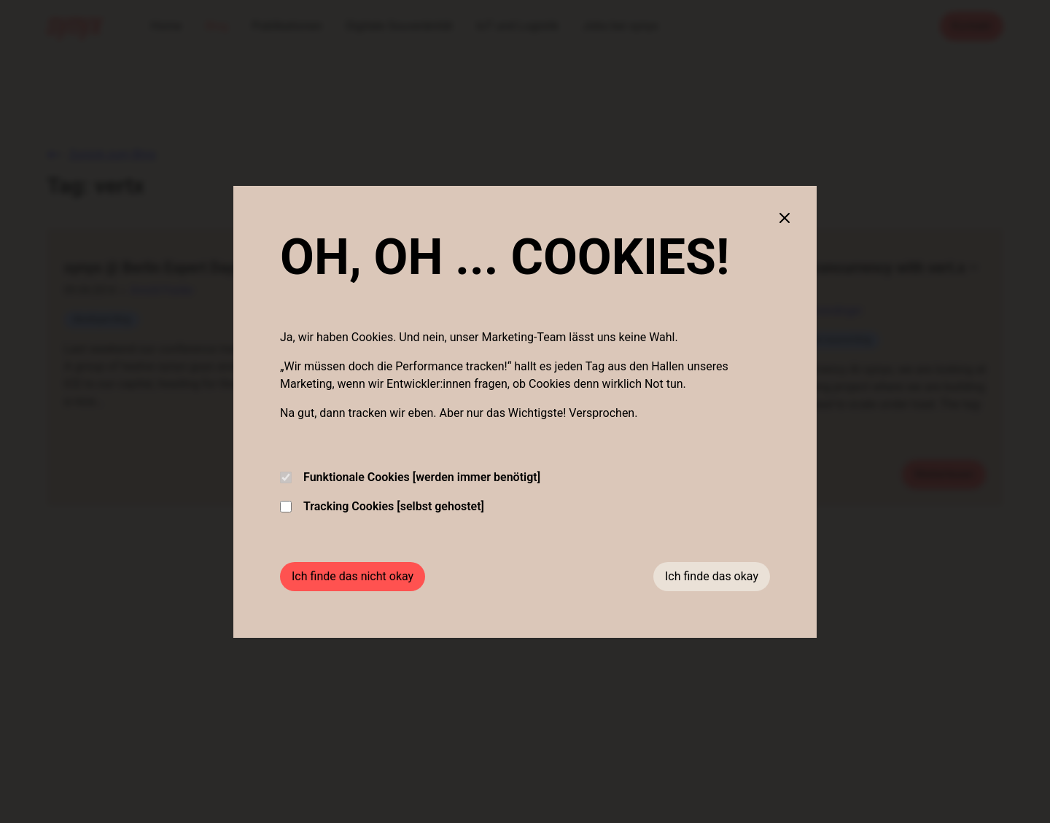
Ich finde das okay (711, 576)
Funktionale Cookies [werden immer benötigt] (410, 477)
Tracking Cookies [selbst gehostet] (382, 506)
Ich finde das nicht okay (352, 576)
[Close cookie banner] (784, 218)
